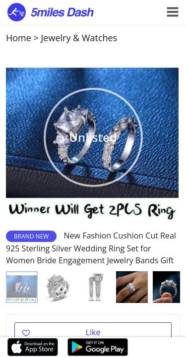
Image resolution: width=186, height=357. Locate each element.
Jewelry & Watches (79, 38)
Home (18, 38)
